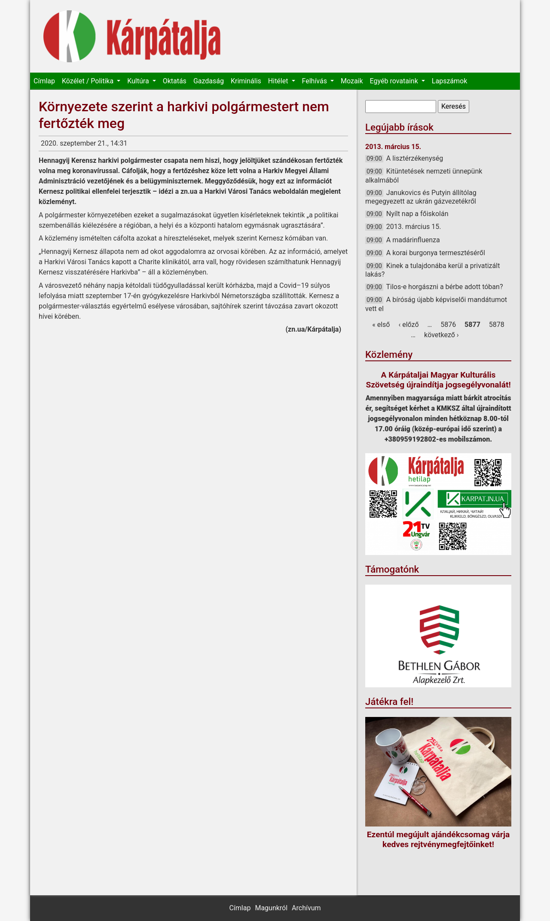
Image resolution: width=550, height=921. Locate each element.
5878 (496, 324)
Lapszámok (449, 81)
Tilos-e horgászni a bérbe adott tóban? (444, 287)
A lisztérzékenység (414, 158)
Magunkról (271, 908)
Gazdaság (208, 81)
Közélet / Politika (88, 81)
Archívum (306, 908)
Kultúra (138, 81)
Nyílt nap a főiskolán (417, 214)
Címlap (44, 81)
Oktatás (174, 81)
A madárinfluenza (413, 240)
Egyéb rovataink (395, 81)
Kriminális (246, 81)
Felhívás (315, 81)
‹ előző (408, 324)
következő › (441, 335)
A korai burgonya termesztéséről (435, 253)
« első (381, 324)
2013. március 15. (413, 227)
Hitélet (279, 81)
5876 (448, 324)
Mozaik (352, 81)
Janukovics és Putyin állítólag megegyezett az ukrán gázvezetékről (421, 197)
